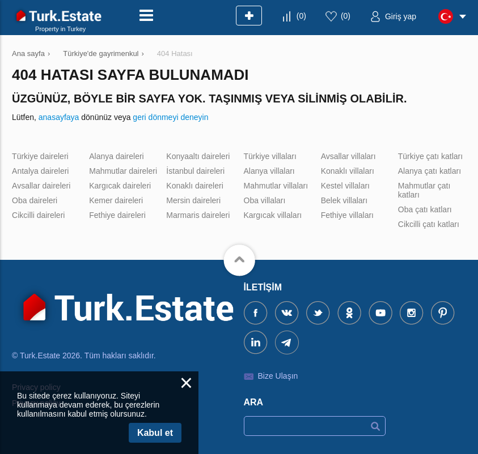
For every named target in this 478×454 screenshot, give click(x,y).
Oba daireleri (34, 200)
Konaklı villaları (347, 170)
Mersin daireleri (193, 200)
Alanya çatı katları (429, 170)
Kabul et (155, 433)
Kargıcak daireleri (120, 185)
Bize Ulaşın (278, 375)
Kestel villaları (345, 185)
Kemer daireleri (116, 200)
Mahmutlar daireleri (123, 170)
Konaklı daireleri (194, 185)
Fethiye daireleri (117, 215)
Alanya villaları (269, 170)
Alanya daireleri (116, 156)
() (301, 15)
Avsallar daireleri (41, 185)
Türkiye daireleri (40, 156)
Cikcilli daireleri (38, 215)
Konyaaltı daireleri (198, 156)
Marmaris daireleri (198, 215)
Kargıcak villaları (273, 215)
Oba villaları (265, 200)
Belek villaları (344, 200)
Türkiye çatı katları (430, 156)
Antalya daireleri (40, 170)
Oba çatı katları (425, 209)
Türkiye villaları (270, 156)
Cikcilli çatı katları (428, 224)
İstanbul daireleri (195, 170)
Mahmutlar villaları (276, 185)
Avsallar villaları (348, 156)
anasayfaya (59, 117)
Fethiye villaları (347, 215)
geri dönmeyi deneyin (170, 117)
